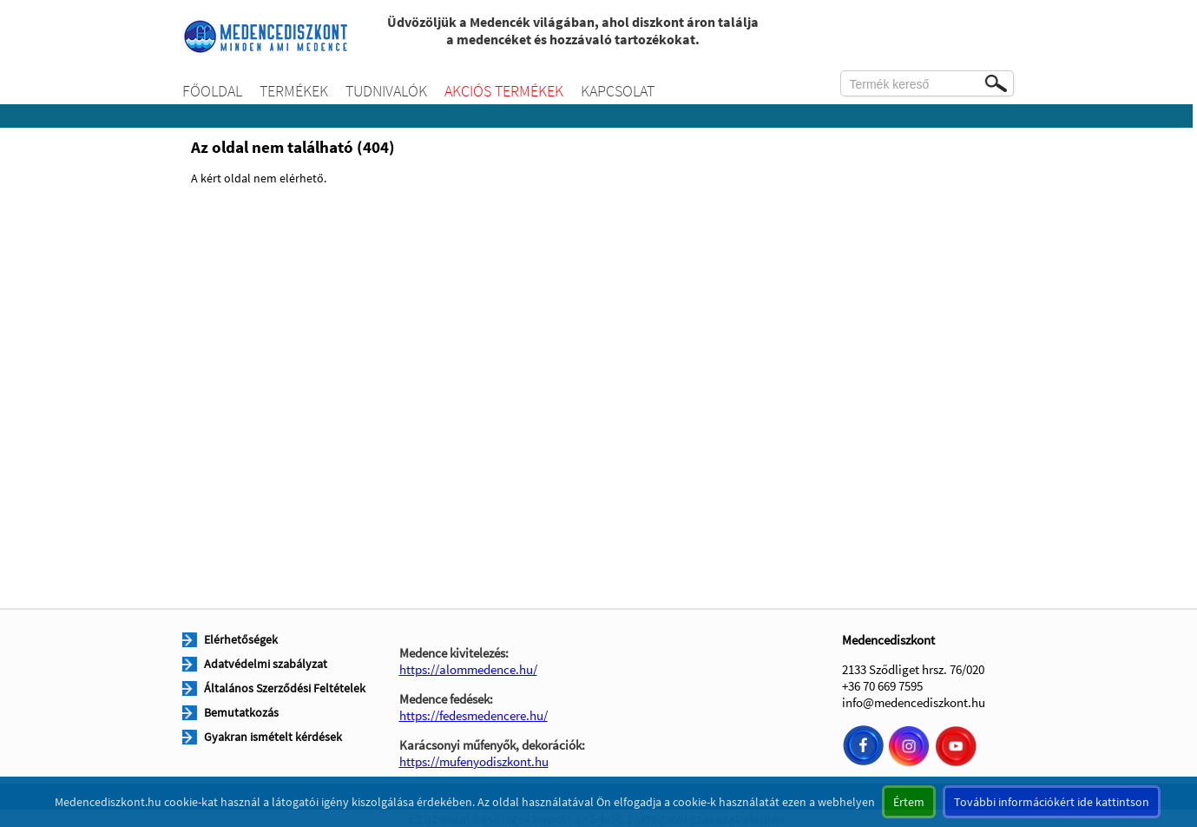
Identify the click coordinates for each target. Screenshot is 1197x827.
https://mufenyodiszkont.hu (474, 761)
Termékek (294, 91)
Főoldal (212, 91)
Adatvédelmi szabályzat (265, 664)
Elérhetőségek (241, 639)
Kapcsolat (617, 91)
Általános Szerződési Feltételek (284, 688)
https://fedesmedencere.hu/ (473, 715)
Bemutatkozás (241, 712)
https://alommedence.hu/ (468, 669)
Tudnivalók (386, 91)
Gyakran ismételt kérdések (273, 736)
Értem (908, 802)
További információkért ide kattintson (1051, 802)
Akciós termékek (503, 91)
